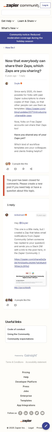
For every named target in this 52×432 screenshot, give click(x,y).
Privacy (40, 428)
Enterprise (26, 395)
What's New (10, 28)
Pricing (26, 372)
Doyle (17, 83)
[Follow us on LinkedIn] (26, 413)
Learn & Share (27, 21)
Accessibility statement (36, 362)
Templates (26, 400)
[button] (45, 5)
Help (26, 377)
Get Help (8, 21)
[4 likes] (17, 300)
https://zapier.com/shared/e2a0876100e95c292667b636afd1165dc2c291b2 (30, 263)
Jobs (26, 391)
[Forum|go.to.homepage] (20, 5)
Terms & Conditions (14, 362)
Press (26, 386)
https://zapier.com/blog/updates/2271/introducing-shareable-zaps (30, 112)
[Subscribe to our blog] (31, 413)
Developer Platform (26, 381)
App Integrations (26, 405)
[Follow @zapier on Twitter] (37, 413)
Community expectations (20, 339)
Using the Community (18, 334)
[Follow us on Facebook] (20, 413)
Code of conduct (16, 329)
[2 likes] (16, 163)
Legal (31, 428)
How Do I (10, 47)
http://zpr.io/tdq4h (22, 287)
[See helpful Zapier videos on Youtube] (42, 413)
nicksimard (19, 215)
